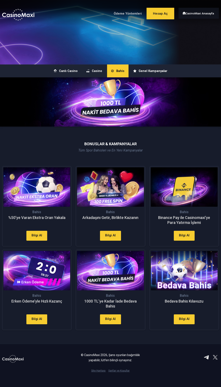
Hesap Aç (157, 12)
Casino (90, 71)
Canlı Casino (55, 71)
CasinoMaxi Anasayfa (200, 12)
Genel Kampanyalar (159, 71)
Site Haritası (98, 380)
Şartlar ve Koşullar (119, 380)
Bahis (120, 71)
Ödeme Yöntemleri (123, 13)
